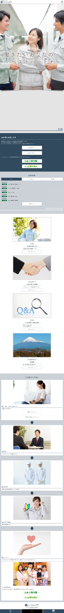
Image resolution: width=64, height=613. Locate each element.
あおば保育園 (32, 161)
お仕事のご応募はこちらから (30, 417)
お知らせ (32, 179)
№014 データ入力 (11, 192)
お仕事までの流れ (30, 153)
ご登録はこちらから (31, 412)
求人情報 (52, 179)
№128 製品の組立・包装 (12, 196)
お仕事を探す (30, 147)
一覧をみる (31, 203)
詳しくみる (31, 251)
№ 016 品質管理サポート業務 (13, 188)
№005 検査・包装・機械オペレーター (14, 184)
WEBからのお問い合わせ (53, 611)
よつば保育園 (32, 166)
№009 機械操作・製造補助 (13, 200)
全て (11, 179)
